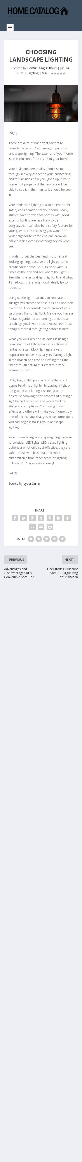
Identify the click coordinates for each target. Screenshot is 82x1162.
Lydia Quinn (31, 483)
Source (13, 483)
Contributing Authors (42, 68)
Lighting (32, 73)
